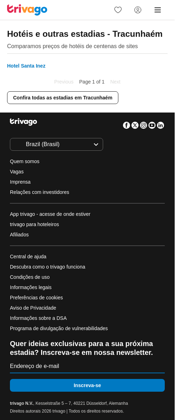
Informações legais (31, 287)
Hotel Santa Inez (26, 66)
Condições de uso (30, 277)
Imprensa (20, 182)
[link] (118, 10)
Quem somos (24, 161)
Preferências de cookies (37, 297)
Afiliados (19, 234)
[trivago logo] (27, 10)
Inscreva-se (87, 385)
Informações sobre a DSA (38, 318)
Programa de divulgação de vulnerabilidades (59, 328)
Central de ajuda (28, 256)
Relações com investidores (39, 192)
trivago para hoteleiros (34, 224)
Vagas (17, 171)
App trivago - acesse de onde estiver (50, 214)
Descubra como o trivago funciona (47, 267)
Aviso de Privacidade (33, 308)
